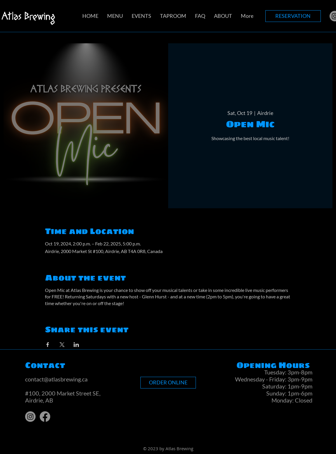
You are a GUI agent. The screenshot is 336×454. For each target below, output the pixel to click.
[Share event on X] (62, 344)
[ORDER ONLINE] (168, 382)
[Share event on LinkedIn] (76, 344)
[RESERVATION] (293, 16)
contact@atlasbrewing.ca (56, 379)
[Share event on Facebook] (48, 344)
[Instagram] (30, 416)
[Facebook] (45, 416)
